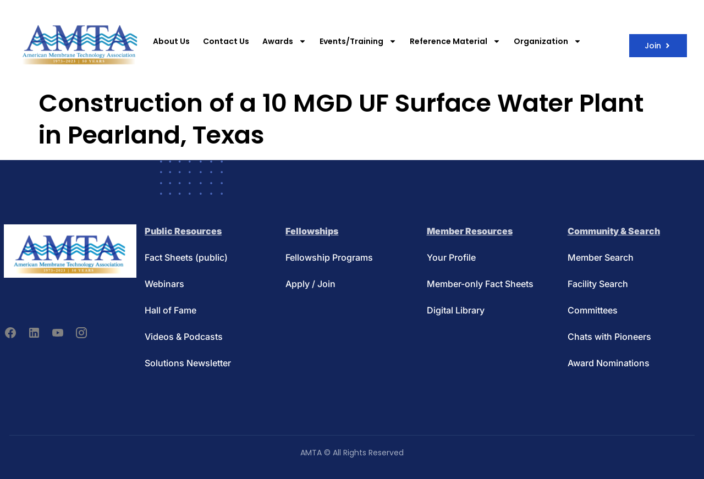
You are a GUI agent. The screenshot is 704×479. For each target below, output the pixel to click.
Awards (284, 41)
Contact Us (226, 41)
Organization (547, 41)
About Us (171, 41)
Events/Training (358, 41)
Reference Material (455, 41)
